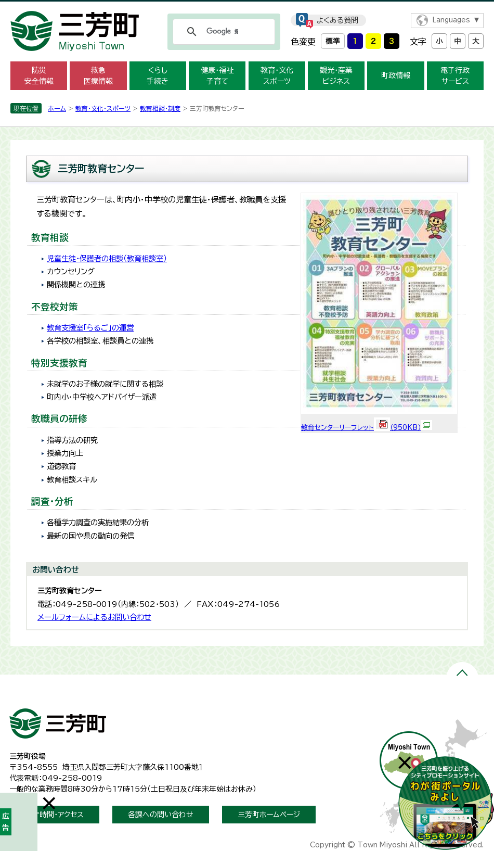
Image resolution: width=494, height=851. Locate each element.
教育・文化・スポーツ (103, 108)
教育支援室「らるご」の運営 (90, 328)
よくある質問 (337, 20)
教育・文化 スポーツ (277, 76)
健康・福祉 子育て (217, 76)
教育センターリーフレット (366, 427)
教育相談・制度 (160, 108)
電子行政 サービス (455, 76)
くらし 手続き (157, 76)
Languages (451, 20)
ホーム (57, 108)
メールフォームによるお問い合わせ (94, 617)
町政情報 (395, 75)
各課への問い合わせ (160, 814)
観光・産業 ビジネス (336, 76)
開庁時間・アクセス (54, 814)
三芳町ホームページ (269, 814)
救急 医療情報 (98, 76)
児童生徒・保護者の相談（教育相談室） (107, 258)
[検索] (222, 32)
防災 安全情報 (39, 76)
